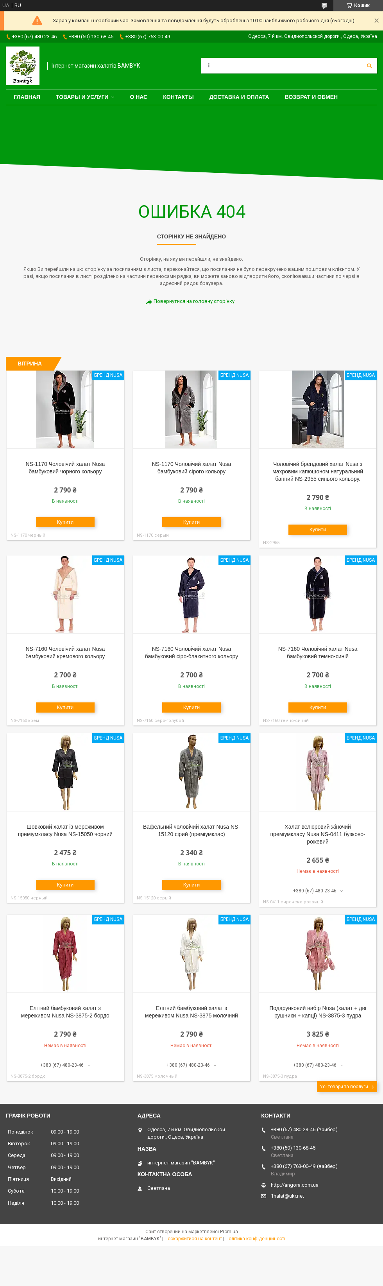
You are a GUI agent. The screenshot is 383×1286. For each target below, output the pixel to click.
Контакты (178, 97)
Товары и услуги (82, 97)
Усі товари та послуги (344, 1086)
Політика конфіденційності (255, 1238)
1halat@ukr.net (287, 1196)
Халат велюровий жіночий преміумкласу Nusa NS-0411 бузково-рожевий (317, 834)
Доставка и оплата (239, 97)
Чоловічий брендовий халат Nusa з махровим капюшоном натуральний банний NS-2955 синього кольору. (317, 471)
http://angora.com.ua (295, 1185)
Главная (27, 97)
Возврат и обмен (311, 97)
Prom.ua (229, 1231)
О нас (138, 97)
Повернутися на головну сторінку (194, 301)
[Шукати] (369, 65)
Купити (65, 522)
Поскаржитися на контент (193, 1238)
